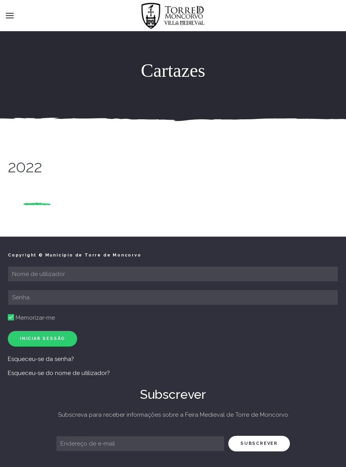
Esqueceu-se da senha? (41, 359)
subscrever (259, 443)
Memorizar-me (31, 317)
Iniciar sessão (42, 338)
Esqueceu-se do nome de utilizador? (59, 373)
